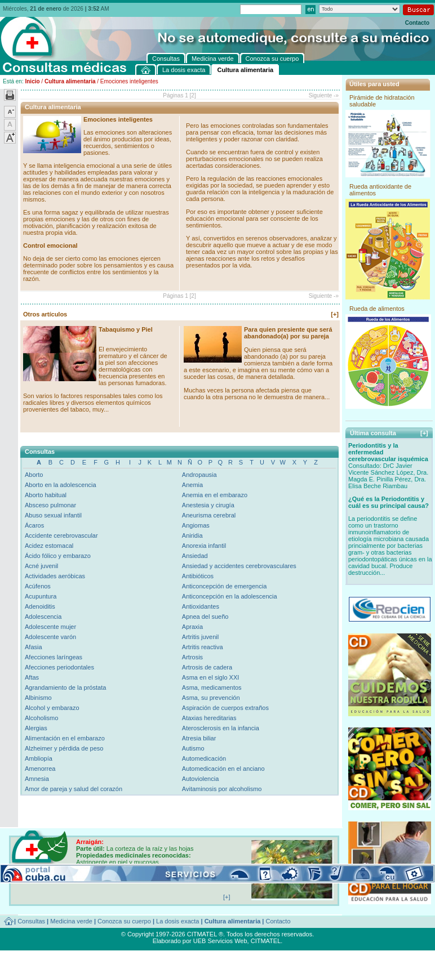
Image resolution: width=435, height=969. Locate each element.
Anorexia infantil (204, 545)
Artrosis (192, 657)
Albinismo (38, 697)
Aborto (34, 474)
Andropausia (199, 474)
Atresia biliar (199, 738)
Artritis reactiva (202, 647)
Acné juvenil (41, 565)
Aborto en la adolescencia (60, 484)
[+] (335, 314)
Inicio (32, 81)
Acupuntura (40, 596)
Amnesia (37, 778)
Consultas (31, 921)
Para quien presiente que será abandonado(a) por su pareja (288, 333)
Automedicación (204, 758)
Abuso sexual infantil (53, 515)
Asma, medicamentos (212, 687)
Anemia (192, 484)
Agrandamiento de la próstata (65, 687)
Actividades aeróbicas (55, 576)
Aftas (32, 677)
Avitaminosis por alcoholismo (222, 788)
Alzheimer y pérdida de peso (64, 748)
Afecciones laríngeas (53, 657)
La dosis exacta (177, 921)
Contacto (417, 23)
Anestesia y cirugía (208, 505)
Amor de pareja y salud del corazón (73, 788)
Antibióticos (198, 576)
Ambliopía (38, 758)
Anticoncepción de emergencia (224, 586)
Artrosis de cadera (207, 667)
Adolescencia (43, 616)
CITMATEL (266, 940)
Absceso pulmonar (50, 505)
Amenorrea (40, 768)
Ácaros (34, 525)
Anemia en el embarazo (214, 495)
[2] (193, 95)
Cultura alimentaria (70, 81)
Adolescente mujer (50, 626)
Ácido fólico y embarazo (58, 555)
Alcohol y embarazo (52, 707)
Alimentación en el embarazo (65, 738)
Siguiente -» (324, 95)
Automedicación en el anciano (223, 768)
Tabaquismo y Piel (126, 329)
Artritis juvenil (200, 636)
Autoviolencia (200, 778)
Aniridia (192, 535)
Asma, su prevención (211, 697)
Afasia (33, 647)
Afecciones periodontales (59, 667)
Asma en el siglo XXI (210, 677)
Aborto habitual (45, 495)
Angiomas (196, 525)
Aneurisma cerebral (209, 515)
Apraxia (192, 626)
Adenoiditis (40, 606)
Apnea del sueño (205, 616)
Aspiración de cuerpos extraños (225, 707)
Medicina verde (71, 921)
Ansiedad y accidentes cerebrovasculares (239, 565)
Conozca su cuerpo (124, 921)
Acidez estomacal (49, 545)
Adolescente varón (50, 636)
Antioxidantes (200, 606)
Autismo (193, 748)
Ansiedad (195, 555)
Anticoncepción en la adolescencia (229, 596)
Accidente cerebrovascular (61, 535)
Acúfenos (38, 586)
